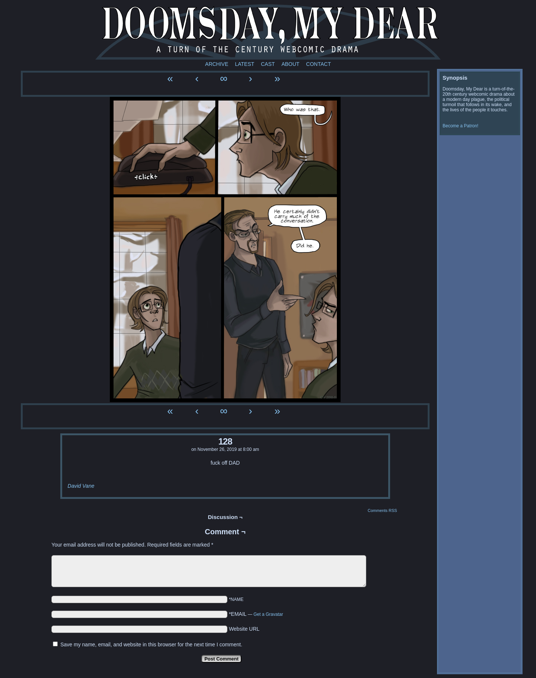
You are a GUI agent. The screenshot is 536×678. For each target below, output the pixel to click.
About (290, 64)
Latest (244, 64)
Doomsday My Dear (268, 32)
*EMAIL (256, 614)
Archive (216, 64)
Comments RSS (382, 510)
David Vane (81, 486)
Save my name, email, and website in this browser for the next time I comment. (151, 644)
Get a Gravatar (268, 614)
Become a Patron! (460, 125)
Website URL (244, 629)
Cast (268, 64)
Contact (318, 64)
